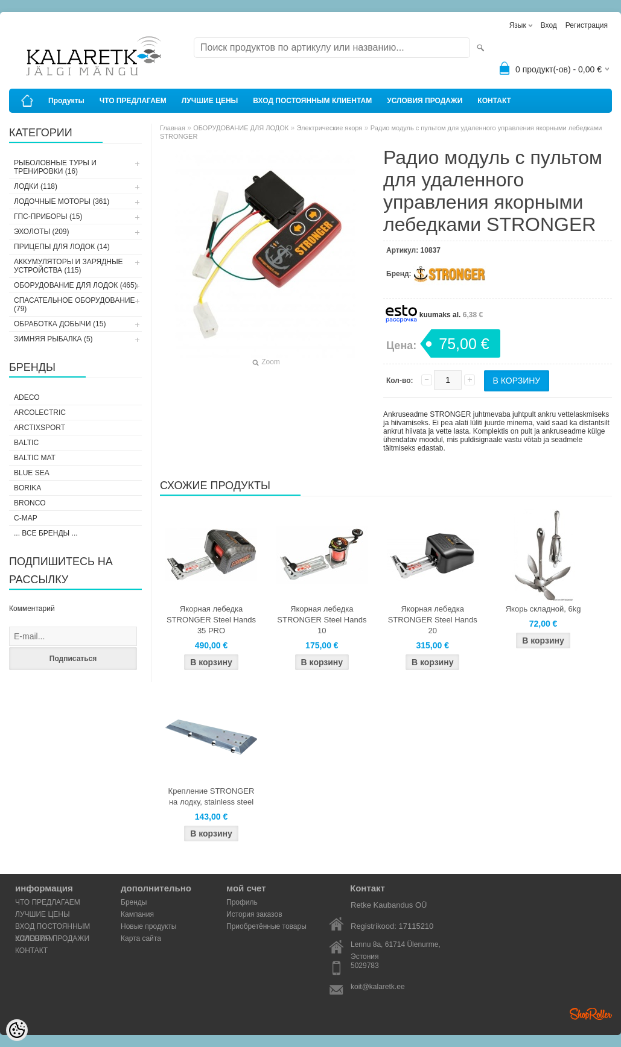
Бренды (134, 902)
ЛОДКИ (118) (35, 186)
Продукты (66, 100)
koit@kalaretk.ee (378, 986)
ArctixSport (39, 427)
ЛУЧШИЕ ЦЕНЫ (210, 100)
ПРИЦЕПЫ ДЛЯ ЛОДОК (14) (62, 246)
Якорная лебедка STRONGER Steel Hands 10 (321, 619)
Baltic (26, 442)
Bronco (30, 503)
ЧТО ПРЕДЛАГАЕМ (133, 100)
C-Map (25, 518)
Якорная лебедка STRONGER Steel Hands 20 (432, 619)
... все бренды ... (46, 533)
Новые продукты (148, 926)
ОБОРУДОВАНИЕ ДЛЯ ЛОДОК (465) (75, 285)
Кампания (137, 914)
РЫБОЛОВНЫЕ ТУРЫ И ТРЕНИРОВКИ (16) (55, 167)
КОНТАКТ (494, 100)
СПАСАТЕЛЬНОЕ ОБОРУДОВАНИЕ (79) (74, 304)
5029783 (365, 965)
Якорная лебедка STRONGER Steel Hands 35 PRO (211, 619)
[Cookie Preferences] (17, 1030)
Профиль (242, 902)
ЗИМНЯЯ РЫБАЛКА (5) (53, 339)
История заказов (254, 914)
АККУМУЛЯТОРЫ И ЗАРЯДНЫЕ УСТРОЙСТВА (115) (68, 266)
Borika (27, 488)
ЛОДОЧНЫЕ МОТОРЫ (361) (61, 201)
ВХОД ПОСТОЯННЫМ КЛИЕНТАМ (312, 100)
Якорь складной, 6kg (543, 608)
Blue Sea (31, 473)
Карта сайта (141, 938)
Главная (172, 127)
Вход (549, 25)
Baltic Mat (35, 458)
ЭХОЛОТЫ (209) (41, 231)
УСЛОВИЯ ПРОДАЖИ (424, 100)
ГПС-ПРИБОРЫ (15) (48, 216)
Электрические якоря (330, 127)
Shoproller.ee (591, 1014)
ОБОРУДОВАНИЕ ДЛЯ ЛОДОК (240, 127)
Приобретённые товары (266, 926)
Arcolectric (40, 412)
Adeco (27, 397)
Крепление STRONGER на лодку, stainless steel (211, 796)
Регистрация (586, 25)
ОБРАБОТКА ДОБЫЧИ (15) (60, 324)
